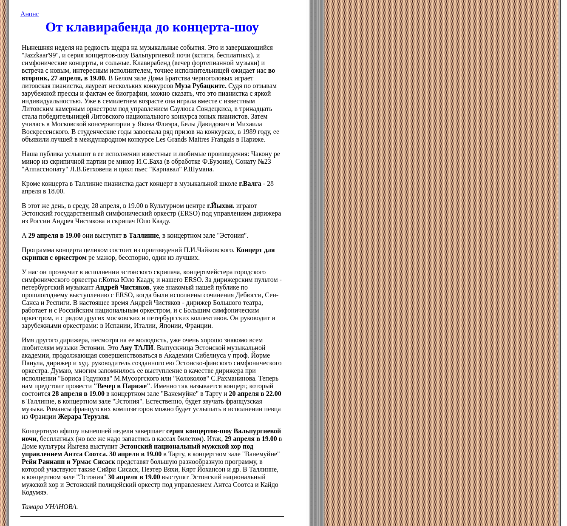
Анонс (29, 13)
